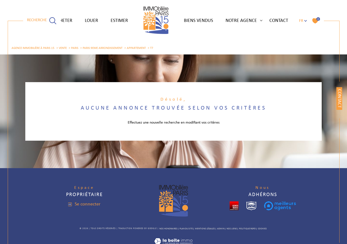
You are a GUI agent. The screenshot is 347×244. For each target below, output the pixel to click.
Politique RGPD (247, 228)
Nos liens (232, 228)
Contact (278, 20)
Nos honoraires (168, 228)
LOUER (91, 20)
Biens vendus (198, 20)
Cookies (262, 228)
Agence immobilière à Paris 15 (33, 48)
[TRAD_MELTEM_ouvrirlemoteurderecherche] (42, 21)
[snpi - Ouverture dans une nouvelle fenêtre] (251, 205)
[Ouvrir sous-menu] (261, 20)
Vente (63, 48)
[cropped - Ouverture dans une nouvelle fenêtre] (234, 205)
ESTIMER (119, 20)
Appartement (136, 48)
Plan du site (186, 228)
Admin (220, 228)
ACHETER (63, 20)
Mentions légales (205, 228)
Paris (74, 48)
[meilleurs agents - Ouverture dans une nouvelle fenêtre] (280, 205)
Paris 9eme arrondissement (102, 48)
